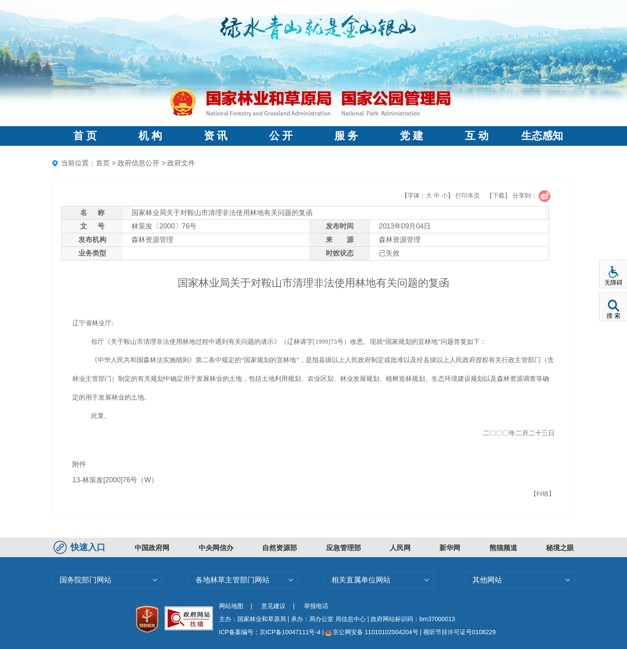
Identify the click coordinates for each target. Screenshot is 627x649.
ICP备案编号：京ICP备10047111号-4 (270, 632)
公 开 (281, 135)
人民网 (400, 547)
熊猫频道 (503, 547)
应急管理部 (343, 547)
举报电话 (316, 605)
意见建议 (273, 605)
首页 (103, 163)
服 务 (346, 135)
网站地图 (231, 605)
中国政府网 (152, 547)
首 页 (85, 135)
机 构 (150, 135)
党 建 (411, 135)
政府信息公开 (138, 163)
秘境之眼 (560, 547)
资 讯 (215, 135)
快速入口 (80, 547)
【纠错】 (542, 493)
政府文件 (181, 163)
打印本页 (467, 195)
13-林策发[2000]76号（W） (115, 480)
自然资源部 (279, 547)
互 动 (477, 135)
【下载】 (498, 195)
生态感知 (542, 135)
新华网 (449, 547)
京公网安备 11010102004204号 (371, 632)
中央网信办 (216, 547)
